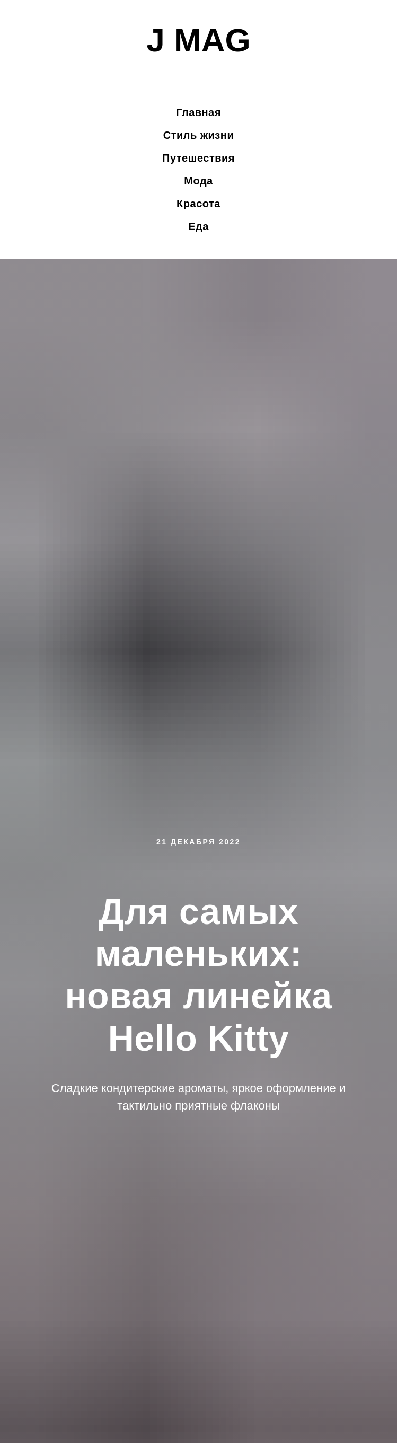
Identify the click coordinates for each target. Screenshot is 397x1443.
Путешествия (198, 158)
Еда (198, 226)
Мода (198, 181)
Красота (198, 203)
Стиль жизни (198, 135)
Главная (198, 112)
